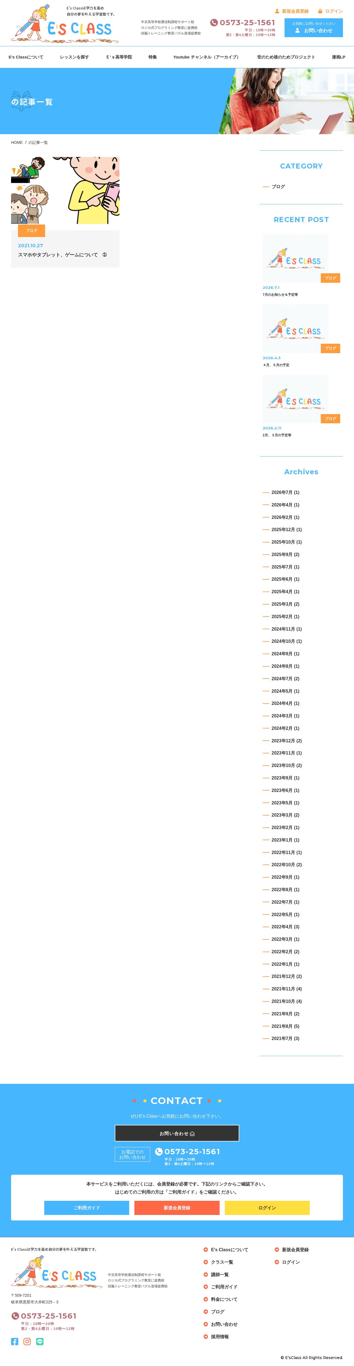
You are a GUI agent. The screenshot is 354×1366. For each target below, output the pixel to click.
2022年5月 (286, 914)
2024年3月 (286, 715)
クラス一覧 (222, 1262)
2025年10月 (287, 542)
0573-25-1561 (248, 22)
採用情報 (220, 1336)
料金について (224, 1299)
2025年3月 (286, 604)
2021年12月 (287, 976)
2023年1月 (286, 840)
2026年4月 (286, 505)
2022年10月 (287, 864)
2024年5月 (286, 691)
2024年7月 (286, 678)
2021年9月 (286, 1013)
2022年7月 (286, 902)
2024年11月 (287, 629)
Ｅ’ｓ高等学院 (119, 57)
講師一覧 (220, 1274)
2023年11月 (287, 753)
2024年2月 (286, 728)
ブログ (278, 186)
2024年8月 (286, 666)
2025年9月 (286, 554)
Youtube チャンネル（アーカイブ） (207, 57)
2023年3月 (286, 815)
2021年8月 (286, 1026)
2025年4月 (286, 591)
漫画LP (338, 57)
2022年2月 (286, 951)
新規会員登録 (292, 11)
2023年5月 (286, 803)
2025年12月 (287, 529)
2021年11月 (287, 989)
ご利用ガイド (87, 1208)
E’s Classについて (26, 57)
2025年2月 (286, 616)
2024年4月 (286, 703)
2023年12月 (287, 740)
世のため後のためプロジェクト (286, 57)
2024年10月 (287, 641)
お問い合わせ (224, 1324)
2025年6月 (286, 579)
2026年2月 (286, 517)
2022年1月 (286, 964)
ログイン (330, 11)
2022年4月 (286, 926)
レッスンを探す (74, 57)
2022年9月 (286, 877)
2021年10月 (287, 1001)
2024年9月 (286, 653)
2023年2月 (286, 827)
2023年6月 (286, 790)
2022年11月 (287, 852)
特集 (153, 57)
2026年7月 (286, 492)
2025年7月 (286, 567)
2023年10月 (287, 765)
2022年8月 (286, 889)
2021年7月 (286, 1038)
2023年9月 (286, 778)
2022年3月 (286, 939)
